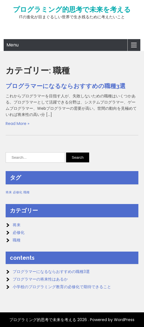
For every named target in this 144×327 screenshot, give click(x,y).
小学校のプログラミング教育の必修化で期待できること (62, 287)
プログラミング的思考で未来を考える (72, 10)
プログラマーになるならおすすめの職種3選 (65, 85)
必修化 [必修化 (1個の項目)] (17, 192)
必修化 (18, 232)
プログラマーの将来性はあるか (40, 279)
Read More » (17, 123)
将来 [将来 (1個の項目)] (9, 192)
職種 (17, 240)
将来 (17, 225)
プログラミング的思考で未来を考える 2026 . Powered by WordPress (71, 319)
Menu (12, 45)
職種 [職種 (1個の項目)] (26, 192)
